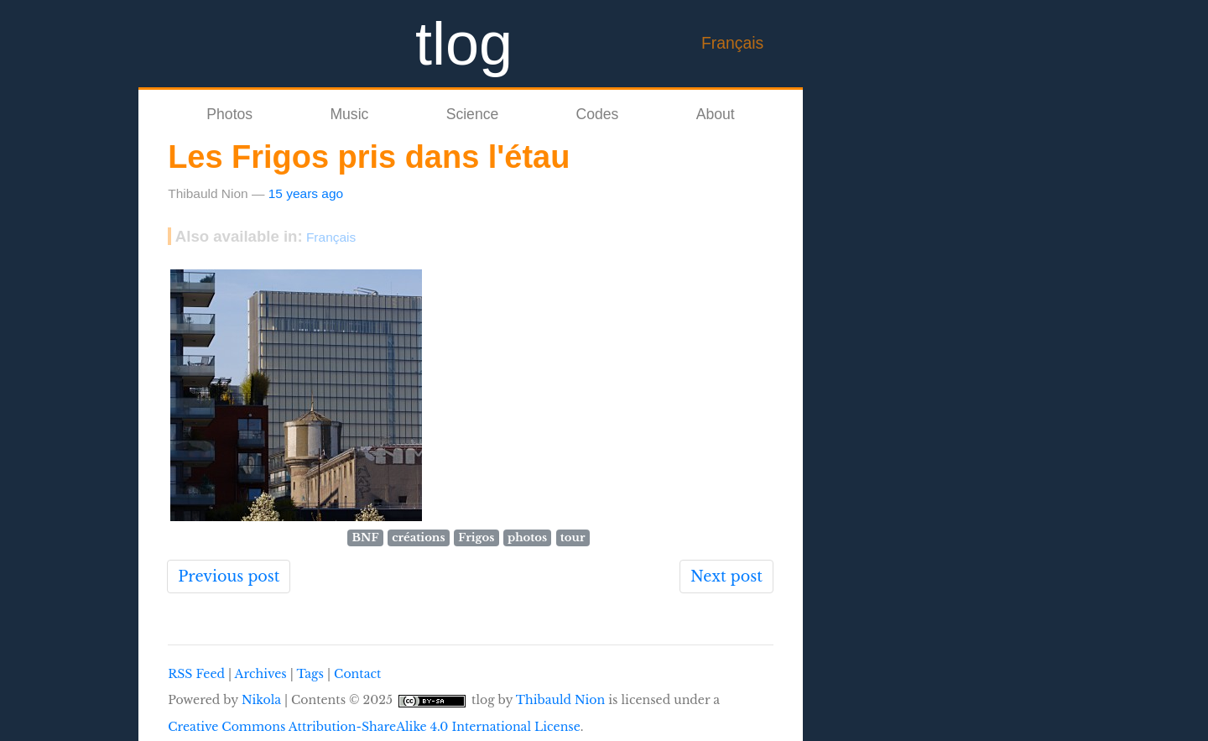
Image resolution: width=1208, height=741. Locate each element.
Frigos (476, 537)
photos (527, 537)
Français (732, 43)
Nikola (261, 699)
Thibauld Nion (561, 699)
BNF (365, 537)
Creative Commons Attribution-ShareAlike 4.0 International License (374, 726)
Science (472, 114)
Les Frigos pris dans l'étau (369, 157)
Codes (597, 114)
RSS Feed (196, 673)
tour (573, 537)
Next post (726, 576)
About (715, 114)
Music (349, 114)
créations (418, 537)
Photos (229, 114)
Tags (309, 673)
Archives (261, 673)
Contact (357, 673)
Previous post (228, 576)
